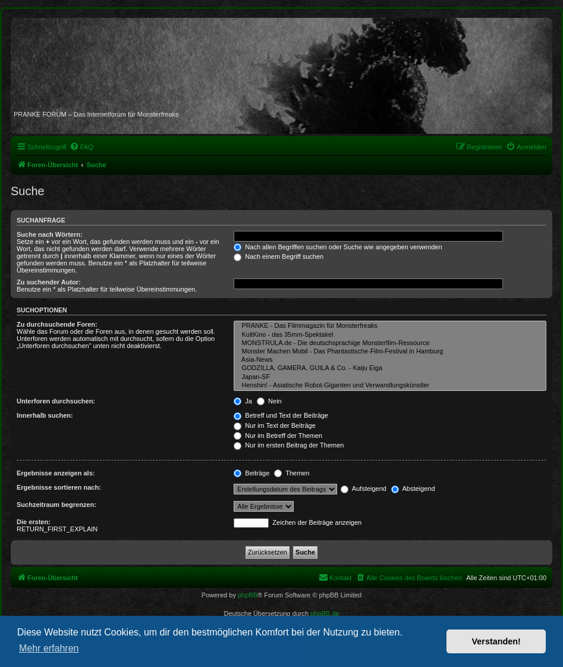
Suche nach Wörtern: (50, 234)
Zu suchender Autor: (49, 282)
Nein (269, 401)
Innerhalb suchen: (45, 415)
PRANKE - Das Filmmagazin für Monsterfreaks (390, 326)
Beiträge (251, 473)
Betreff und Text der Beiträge (281, 415)
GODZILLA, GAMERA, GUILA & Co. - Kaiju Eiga (390, 368)
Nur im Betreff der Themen (278, 435)
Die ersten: (34, 521)
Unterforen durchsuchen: (56, 401)
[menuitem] (81, 147)
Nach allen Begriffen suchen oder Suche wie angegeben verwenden (338, 246)
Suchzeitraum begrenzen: (56, 504)
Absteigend (413, 488)
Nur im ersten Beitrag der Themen (289, 445)
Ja (243, 401)
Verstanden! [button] (496, 641)
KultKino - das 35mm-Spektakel (390, 335)
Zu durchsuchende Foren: (57, 324)
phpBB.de (324, 613)
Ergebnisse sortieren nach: (59, 487)
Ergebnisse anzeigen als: (56, 473)
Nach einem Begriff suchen (278, 256)
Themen (291, 473)
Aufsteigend (363, 488)
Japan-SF (390, 377)
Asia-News (390, 360)
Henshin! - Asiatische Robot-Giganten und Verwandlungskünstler (390, 385)
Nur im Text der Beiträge (274, 425)
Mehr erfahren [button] (49, 648)
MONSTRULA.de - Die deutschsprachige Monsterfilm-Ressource (390, 343)
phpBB (247, 595)
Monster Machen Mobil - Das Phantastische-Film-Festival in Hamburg (390, 351)
